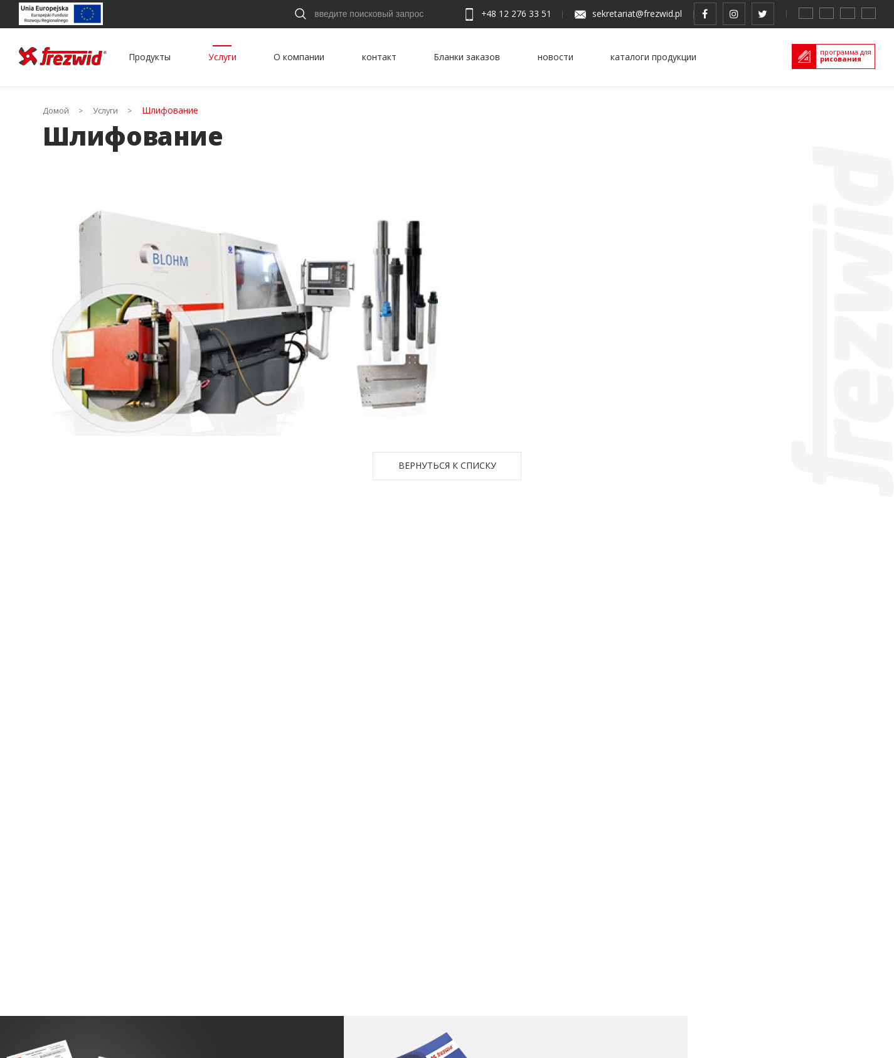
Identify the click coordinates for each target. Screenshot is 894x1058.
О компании (299, 57)
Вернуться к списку (447, 466)
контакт (379, 57)
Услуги (222, 57)
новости (555, 57)
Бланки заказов (467, 57)
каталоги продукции (653, 57)
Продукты (150, 57)
